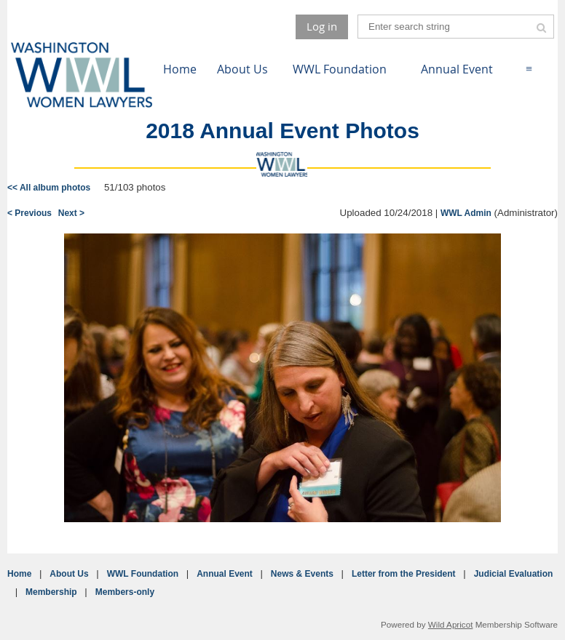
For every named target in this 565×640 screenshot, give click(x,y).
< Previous (29, 213)
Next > (71, 213)
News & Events (302, 574)
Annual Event (225, 574)
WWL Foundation (142, 574)
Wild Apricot (450, 624)
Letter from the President (404, 574)
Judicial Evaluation (513, 574)
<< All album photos (48, 188)
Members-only (124, 592)
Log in (322, 26)
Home (19, 574)
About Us (69, 574)
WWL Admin (465, 213)
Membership (51, 592)
